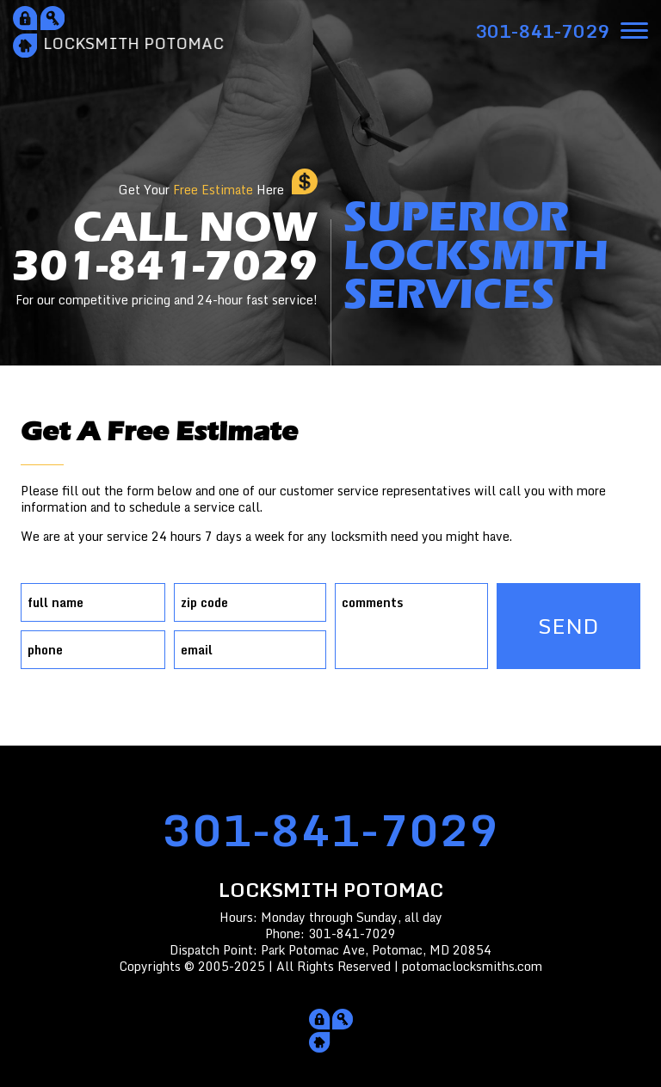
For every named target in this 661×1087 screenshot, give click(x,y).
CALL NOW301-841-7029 (164, 258)
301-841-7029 (330, 829)
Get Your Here (201, 190)
